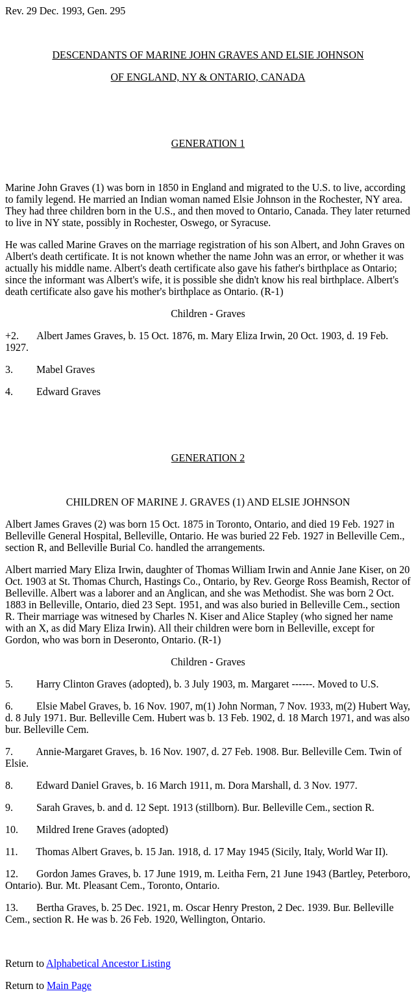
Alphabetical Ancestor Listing (108, 963)
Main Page (69, 985)
